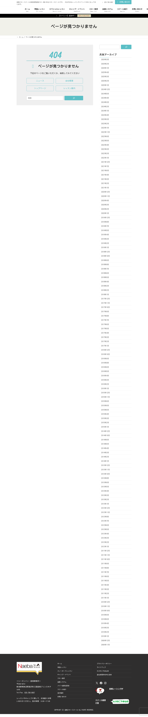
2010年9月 (105, 615)
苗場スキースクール (71, 710)
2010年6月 (105, 619)
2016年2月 (105, 384)
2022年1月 (105, 158)
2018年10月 (105, 256)
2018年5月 (105, 277)
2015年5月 (105, 410)
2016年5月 (105, 371)
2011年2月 (105, 593)
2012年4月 (105, 533)
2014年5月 (105, 444)
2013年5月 (105, 487)
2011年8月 (105, 568)
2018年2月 (105, 290)
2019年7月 (105, 226)
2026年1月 (105, 68)
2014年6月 (105, 439)
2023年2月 (105, 123)
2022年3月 (105, 149)
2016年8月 (105, 363)
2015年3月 (105, 418)
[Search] (73, 98)
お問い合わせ (123, 2)
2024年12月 (105, 89)
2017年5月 (105, 328)
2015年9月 (105, 401)
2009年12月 (105, 640)
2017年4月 (105, 333)
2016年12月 (105, 350)
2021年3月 (105, 179)
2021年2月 (105, 183)
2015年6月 (105, 405)
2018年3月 (105, 286)
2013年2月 (105, 499)
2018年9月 (105, 260)
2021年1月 (105, 187)
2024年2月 (105, 106)
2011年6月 (105, 576)
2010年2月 (105, 632)
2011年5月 (105, 581)
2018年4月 (105, 281)
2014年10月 (105, 435)
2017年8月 (105, 316)
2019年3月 (105, 239)
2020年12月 (105, 192)
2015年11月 (105, 397)
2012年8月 (105, 516)
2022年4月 (105, 145)
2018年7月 (105, 269)
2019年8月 (105, 222)
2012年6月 (105, 525)
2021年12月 (105, 162)
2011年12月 (105, 551)
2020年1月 (105, 213)
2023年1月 (105, 128)
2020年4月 (105, 200)
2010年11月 (105, 606)
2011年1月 (105, 598)
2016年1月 (105, 388)
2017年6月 (105, 324)
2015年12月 (105, 393)
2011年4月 (105, 585)
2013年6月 (105, 482)
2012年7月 (105, 521)
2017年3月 (105, 337)
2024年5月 (105, 93)
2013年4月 (105, 491)
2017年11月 (105, 303)
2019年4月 (105, 235)
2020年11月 (105, 196)
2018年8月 (105, 264)
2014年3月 (105, 452)
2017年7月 (105, 320)
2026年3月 (105, 59)
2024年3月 (105, 102)
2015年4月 (105, 414)
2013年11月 (105, 470)
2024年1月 (105, 111)
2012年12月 (105, 508)
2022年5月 (105, 141)
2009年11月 (105, 645)
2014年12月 (105, 431)
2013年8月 (105, 478)
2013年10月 (105, 474)
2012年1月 (105, 546)
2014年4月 (105, 448)
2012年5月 (105, 529)
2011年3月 (105, 589)
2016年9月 (105, 358)
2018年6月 (105, 273)
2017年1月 (105, 346)
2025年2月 (105, 81)
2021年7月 (105, 166)
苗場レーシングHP (116, 689)
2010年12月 (105, 602)
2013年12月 (105, 465)
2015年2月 (105, 422)
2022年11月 (105, 132)
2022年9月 (105, 136)
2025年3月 (105, 76)
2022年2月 (105, 153)
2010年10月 (105, 610)
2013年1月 (105, 504)
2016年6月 (105, 367)
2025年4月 (105, 72)
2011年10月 (105, 559)
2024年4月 (105, 98)
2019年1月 (105, 247)
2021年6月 (105, 170)
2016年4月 (105, 376)
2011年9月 (105, 563)
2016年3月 (105, 380)
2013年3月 (105, 495)
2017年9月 (105, 311)
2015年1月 (105, 427)
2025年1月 (105, 85)
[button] (40, 81)
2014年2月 (105, 457)
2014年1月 (105, 461)
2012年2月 (105, 542)
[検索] (126, 47)
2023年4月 (105, 115)
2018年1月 (105, 294)
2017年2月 (105, 341)
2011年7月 (105, 572)
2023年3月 (105, 119)
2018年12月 (105, 252)
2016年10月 (105, 354)
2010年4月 (105, 623)
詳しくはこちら (84, 15)
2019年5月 (105, 230)
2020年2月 (105, 209)
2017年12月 (105, 299)
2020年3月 (105, 205)
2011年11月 (105, 555)
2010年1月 (105, 636)
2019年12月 (105, 217)
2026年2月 (105, 64)
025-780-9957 (29, 692)
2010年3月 (105, 628)
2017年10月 (105, 307)
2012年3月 (105, 538)
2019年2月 (105, 243)
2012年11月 (105, 512)
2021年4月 (105, 175)
